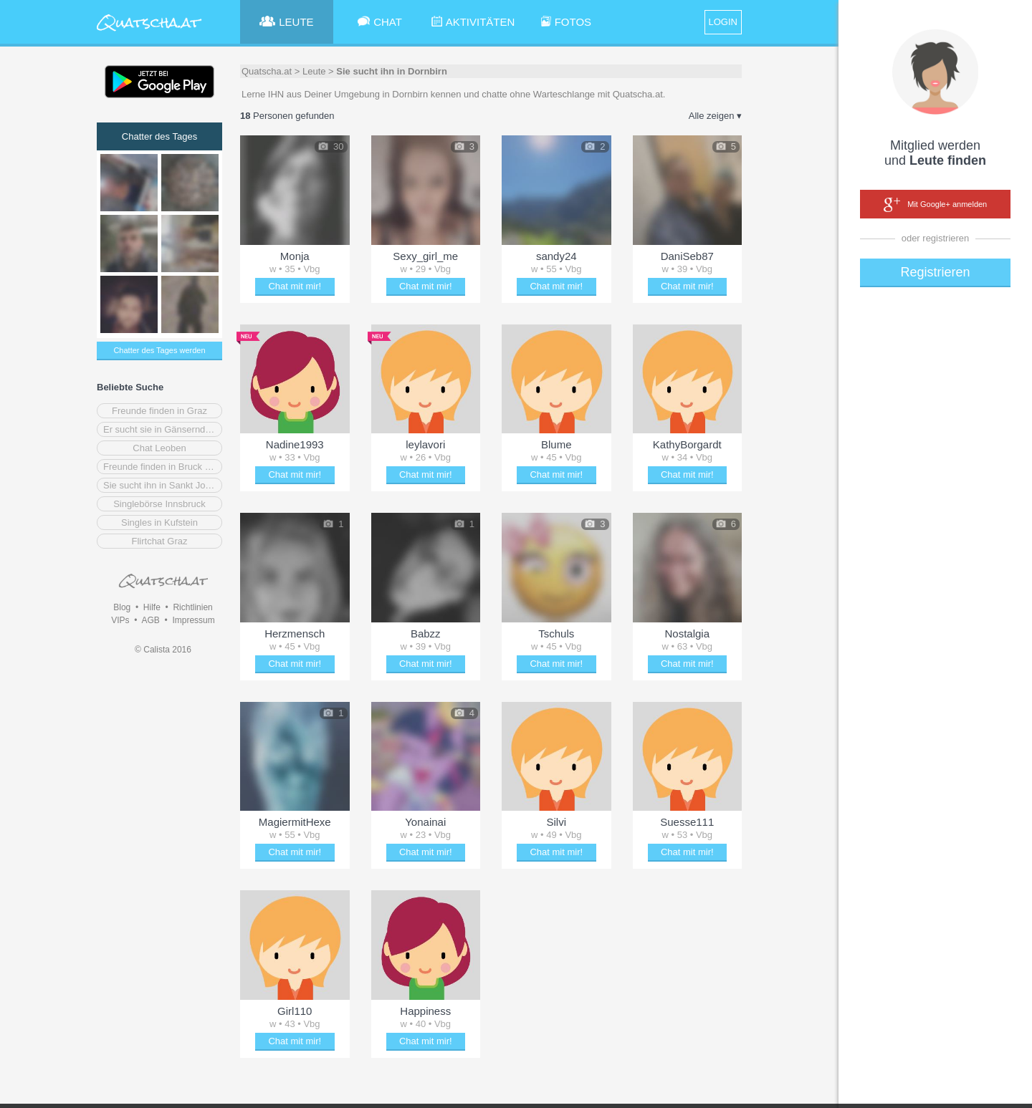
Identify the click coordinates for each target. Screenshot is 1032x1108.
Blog (121, 607)
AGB (150, 620)
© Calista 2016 (163, 650)
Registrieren (935, 272)
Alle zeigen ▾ (715, 115)
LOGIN (723, 21)
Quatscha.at (267, 71)
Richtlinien (192, 607)
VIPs (120, 620)
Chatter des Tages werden (159, 350)
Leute (314, 71)
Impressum (193, 620)
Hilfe (152, 607)
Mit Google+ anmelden (935, 205)
